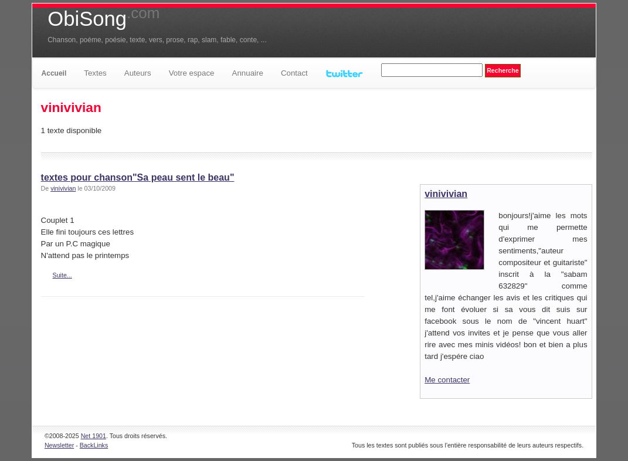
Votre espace (192, 73)
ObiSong (103, 19)
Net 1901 (93, 435)
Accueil (54, 73)
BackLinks (94, 445)
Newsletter (59, 445)
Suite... (62, 275)
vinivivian (63, 188)
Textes (95, 73)
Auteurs (137, 73)
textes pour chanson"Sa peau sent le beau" (138, 177)
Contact (294, 73)
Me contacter (447, 379)
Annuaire (247, 73)
